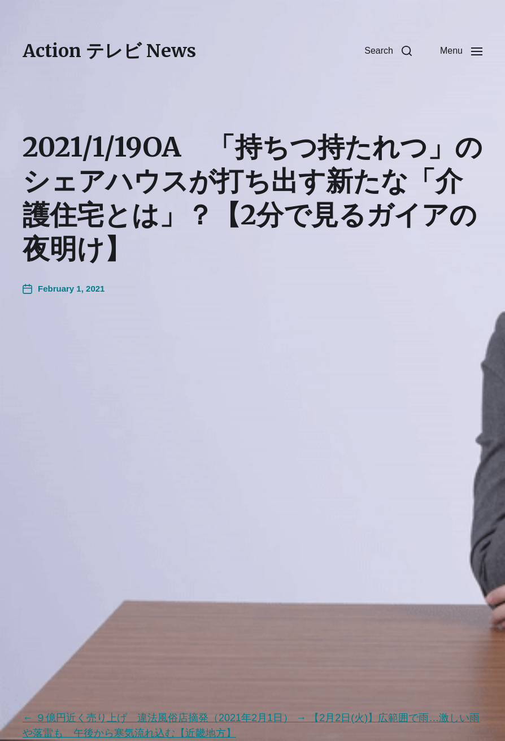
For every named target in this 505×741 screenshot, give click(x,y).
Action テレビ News (109, 51)
